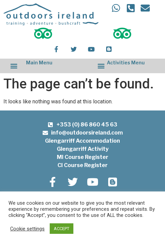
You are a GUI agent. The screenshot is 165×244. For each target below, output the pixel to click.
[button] (13, 66)
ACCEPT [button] (61, 228)
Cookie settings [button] (27, 229)
